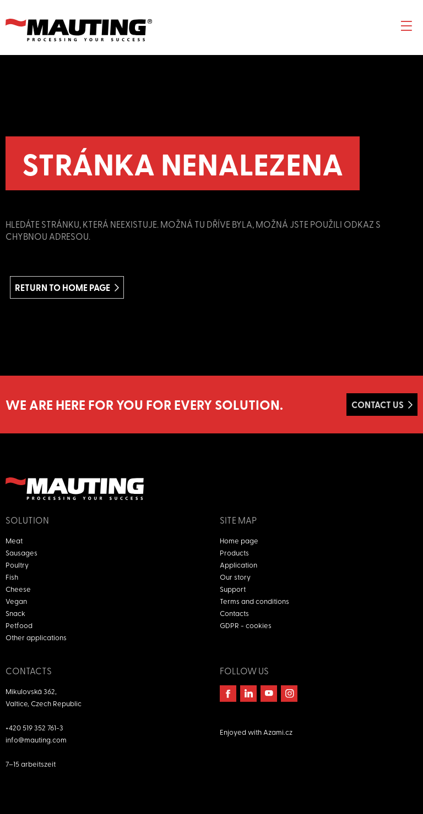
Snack (15, 613)
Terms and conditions (254, 601)
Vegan (16, 601)
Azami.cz (277, 731)
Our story (235, 576)
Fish (12, 576)
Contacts (234, 613)
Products (234, 552)
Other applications (36, 637)
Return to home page (62, 287)
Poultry (17, 564)
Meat (14, 540)
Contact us (377, 404)
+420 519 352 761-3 (34, 727)
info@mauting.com (36, 739)
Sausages (21, 552)
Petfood (19, 625)
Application (238, 564)
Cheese (18, 588)
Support (233, 588)
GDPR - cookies (246, 625)
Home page (239, 540)
